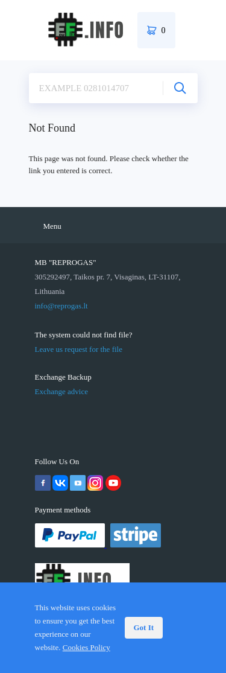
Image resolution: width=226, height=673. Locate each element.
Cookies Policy (86, 647)
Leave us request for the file (78, 349)
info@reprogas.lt (61, 305)
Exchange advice (61, 391)
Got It (144, 627)
